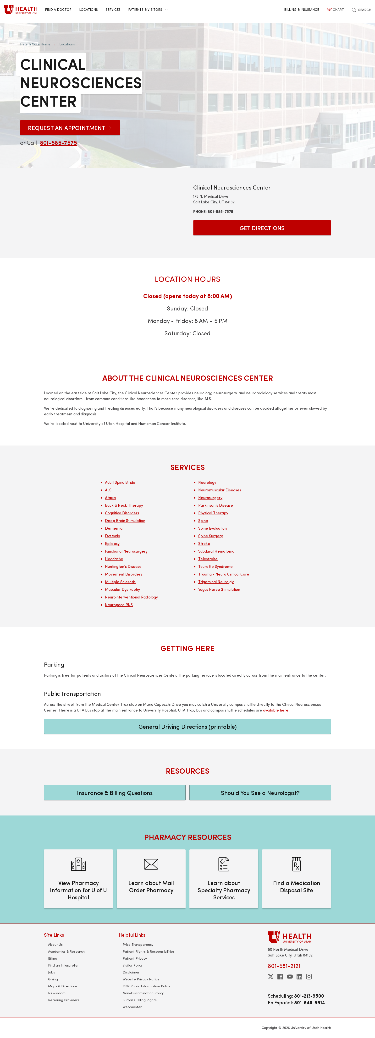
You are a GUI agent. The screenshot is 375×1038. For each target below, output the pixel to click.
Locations (88, 9)
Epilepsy (112, 543)
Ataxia (110, 497)
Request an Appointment (70, 127)
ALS (108, 489)
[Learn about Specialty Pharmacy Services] (223, 878)
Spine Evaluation (212, 528)
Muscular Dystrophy (122, 589)
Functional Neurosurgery (126, 551)
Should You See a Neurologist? (260, 792)
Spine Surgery (210, 535)
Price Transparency (138, 944)
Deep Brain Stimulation (125, 520)
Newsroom (57, 993)
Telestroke (208, 558)
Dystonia (112, 535)
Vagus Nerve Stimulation (219, 589)
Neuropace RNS (119, 604)
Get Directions (262, 228)
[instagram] (309, 976)
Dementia (113, 528)
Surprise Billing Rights (140, 1000)
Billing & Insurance (301, 9)
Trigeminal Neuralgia (216, 581)
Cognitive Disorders (122, 512)
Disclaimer (131, 972)
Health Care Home (35, 44)
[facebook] (280, 976)
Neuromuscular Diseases (219, 489)
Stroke (204, 543)
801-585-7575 (58, 142)
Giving (53, 979)
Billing (52, 958)
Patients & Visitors (148, 9)
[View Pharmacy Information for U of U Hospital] (78, 878)
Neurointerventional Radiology (131, 596)
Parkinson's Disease (215, 505)
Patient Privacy (135, 958)
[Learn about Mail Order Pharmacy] (151, 878)
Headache (114, 558)
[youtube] (290, 976)
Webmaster (132, 1007)
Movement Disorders (123, 573)
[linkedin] (299, 976)
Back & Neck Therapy (124, 505)
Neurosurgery (210, 497)
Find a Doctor (58, 9)
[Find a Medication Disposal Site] (296, 878)
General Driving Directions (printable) (187, 726)
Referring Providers (63, 1000)
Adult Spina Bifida (120, 482)
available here (275, 709)
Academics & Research (66, 951)
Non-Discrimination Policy (143, 993)
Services (113, 9)
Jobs (51, 972)
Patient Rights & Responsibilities (149, 951)
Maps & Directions (62, 986)
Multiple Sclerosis (120, 581)
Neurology (207, 482)
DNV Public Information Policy (146, 986)
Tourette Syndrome (215, 566)
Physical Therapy (213, 512)
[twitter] (271, 976)
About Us (55, 944)
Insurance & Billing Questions (115, 792)
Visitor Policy (133, 965)
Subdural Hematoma (216, 551)
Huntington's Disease (123, 566)
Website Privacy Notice (141, 979)
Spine (203, 520)
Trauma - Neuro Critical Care (223, 573)
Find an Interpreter (63, 965)
